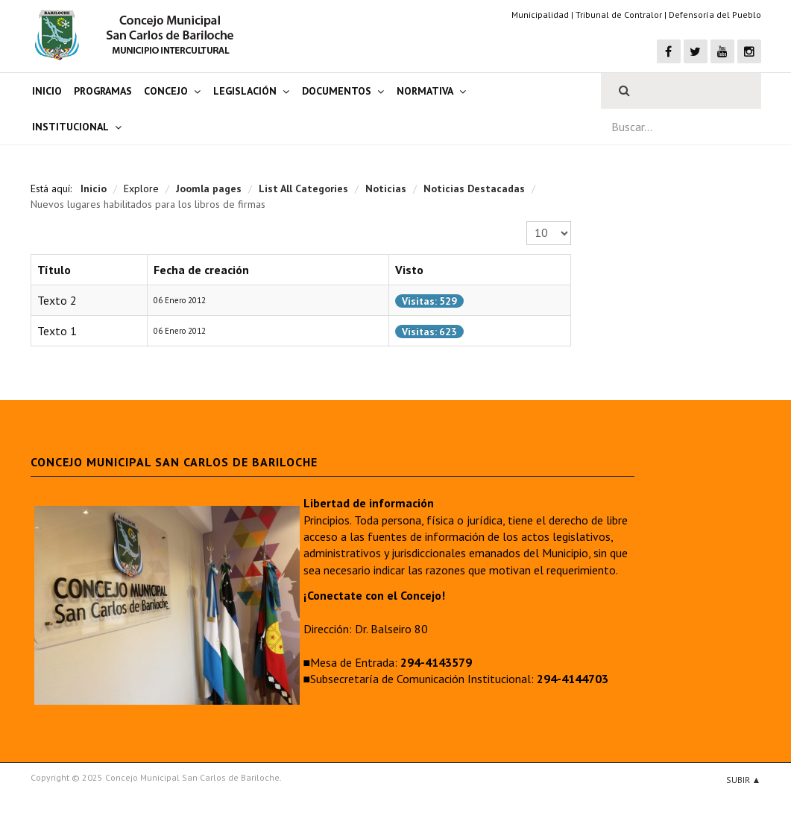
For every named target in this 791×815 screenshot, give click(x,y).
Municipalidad (540, 14)
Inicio (47, 91)
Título (54, 269)
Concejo (166, 91)
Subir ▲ (743, 779)
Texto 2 (57, 300)
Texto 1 (57, 330)
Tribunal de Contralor (619, 14)
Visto (409, 269)
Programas (103, 91)
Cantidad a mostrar (526, 221)
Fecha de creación (201, 269)
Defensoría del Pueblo (715, 14)
